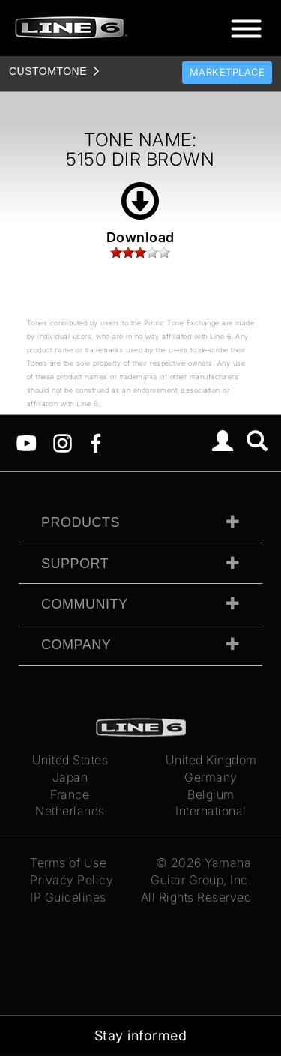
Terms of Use (68, 862)
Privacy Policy (71, 879)
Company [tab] (76, 644)
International (211, 810)
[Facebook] (95, 442)
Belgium (211, 794)
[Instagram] (62, 442)
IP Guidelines (68, 897)
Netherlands (70, 810)
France (69, 794)
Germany (211, 777)
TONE (48, 71)
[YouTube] (26, 442)
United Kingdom (211, 759)
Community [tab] (84, 604)
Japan (70, 777)
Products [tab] (80, 522)
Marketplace (227, 72)
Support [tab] (75, 563)
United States (70, 759)
